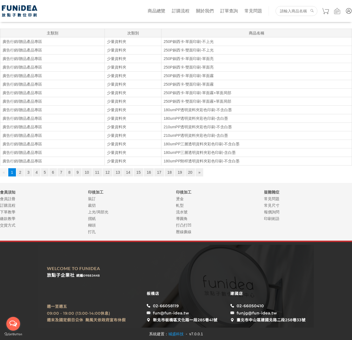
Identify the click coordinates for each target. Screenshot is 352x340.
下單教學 (7, 212)
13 (118, 172)
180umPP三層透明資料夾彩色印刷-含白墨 (200, 152)
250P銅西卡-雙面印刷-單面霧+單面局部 (197, 101)
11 (97, 172)
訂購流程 (180, 11)
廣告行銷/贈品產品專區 (22, 41)
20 (190, 172)
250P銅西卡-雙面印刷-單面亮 (189, 67)
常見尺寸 (271, 205)
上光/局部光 (98, 212)
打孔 (92, 232)
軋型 (180, 205)
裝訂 (92, 199)
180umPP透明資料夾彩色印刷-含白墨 (196, 118)
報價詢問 (271, 212)
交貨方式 (7, 225)
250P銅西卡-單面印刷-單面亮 (189, 58)
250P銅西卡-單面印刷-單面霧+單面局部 (197, 93)
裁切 (92, 205)
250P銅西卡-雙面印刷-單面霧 (189, 84)
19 (180, 172)
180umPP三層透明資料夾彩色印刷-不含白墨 (202, 144)
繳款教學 (7, 218)
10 (87, 172)
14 (128, 172)
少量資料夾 (116, 41)
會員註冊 (7, 199)
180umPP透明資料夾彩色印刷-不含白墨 (198, 110)
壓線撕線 (183, 232)
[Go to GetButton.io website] (13, 334)
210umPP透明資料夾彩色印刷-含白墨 (196, 135)
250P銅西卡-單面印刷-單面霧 (189, 76)
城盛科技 (176, 334)
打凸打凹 (183, 225)
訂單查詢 (229, 11)
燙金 (180, 199)
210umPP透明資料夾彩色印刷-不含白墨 (198, 127)
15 (138, 172)
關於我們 (205, 11)
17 (159, 172)
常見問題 (253, 11)
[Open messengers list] (13, 324)
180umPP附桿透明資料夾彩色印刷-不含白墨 (202, 161)
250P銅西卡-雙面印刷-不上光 (189, 50)
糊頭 (92, 225)
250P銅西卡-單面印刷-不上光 (189, 41)
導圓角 (182, 218)
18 (169, 172)
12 (107, 172)
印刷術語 (271, 218)
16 (149, 172)
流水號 (182, 212)
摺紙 (92, 218)
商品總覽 (156, 11)
